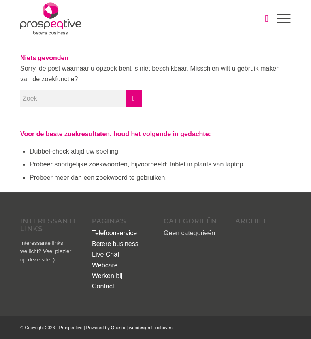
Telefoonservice (114, 233)
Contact (103, 286)
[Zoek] (262, 18)
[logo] (50, 18)
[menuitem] (262, 18)
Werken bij (107, 275)
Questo (119, 327)
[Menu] (279, 18)
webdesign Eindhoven (151, 327)
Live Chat (105, 254)
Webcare (105, 265)
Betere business (115, 243)
